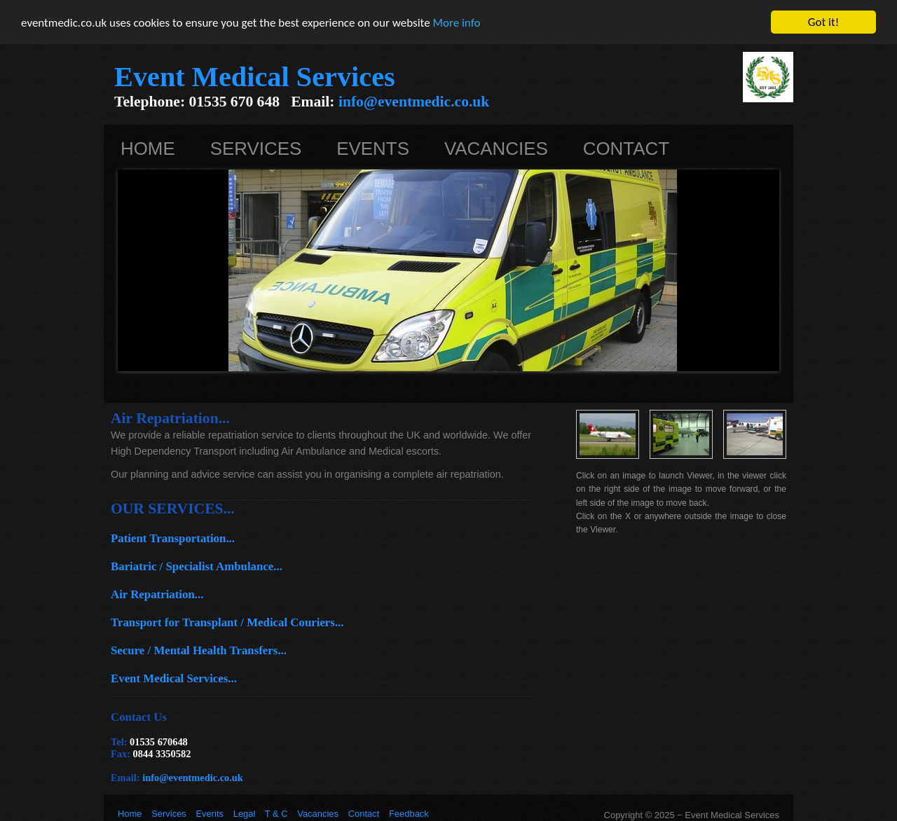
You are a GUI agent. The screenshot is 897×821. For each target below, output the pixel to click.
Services (256, 148)
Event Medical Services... (174, 678)
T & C (276, 813)
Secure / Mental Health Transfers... (199, 650)
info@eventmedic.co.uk (413, 101)
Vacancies (496, 148)
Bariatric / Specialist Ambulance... (196, 566)
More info (456, 22)
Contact (626, 148)
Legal (244, 813)
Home (148, 148)
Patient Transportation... (173, 538)
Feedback (409, 813)
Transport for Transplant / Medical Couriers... (227, 622)
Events (372, 148)
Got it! (823, 22)
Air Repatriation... (157, 594)
